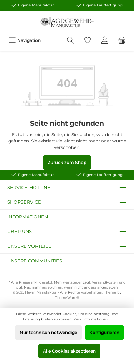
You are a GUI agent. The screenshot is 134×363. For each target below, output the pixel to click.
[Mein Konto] (104, 40)
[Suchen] (70, 40)
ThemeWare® (67, 298)
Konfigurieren (104, 332)
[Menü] (24, 40)
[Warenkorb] (121, 40)
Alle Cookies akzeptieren (69, 351)
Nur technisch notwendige (48, 332)
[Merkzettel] (87, 40)
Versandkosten (105, 282)
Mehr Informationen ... (92, 319)
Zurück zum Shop (67, 162)
